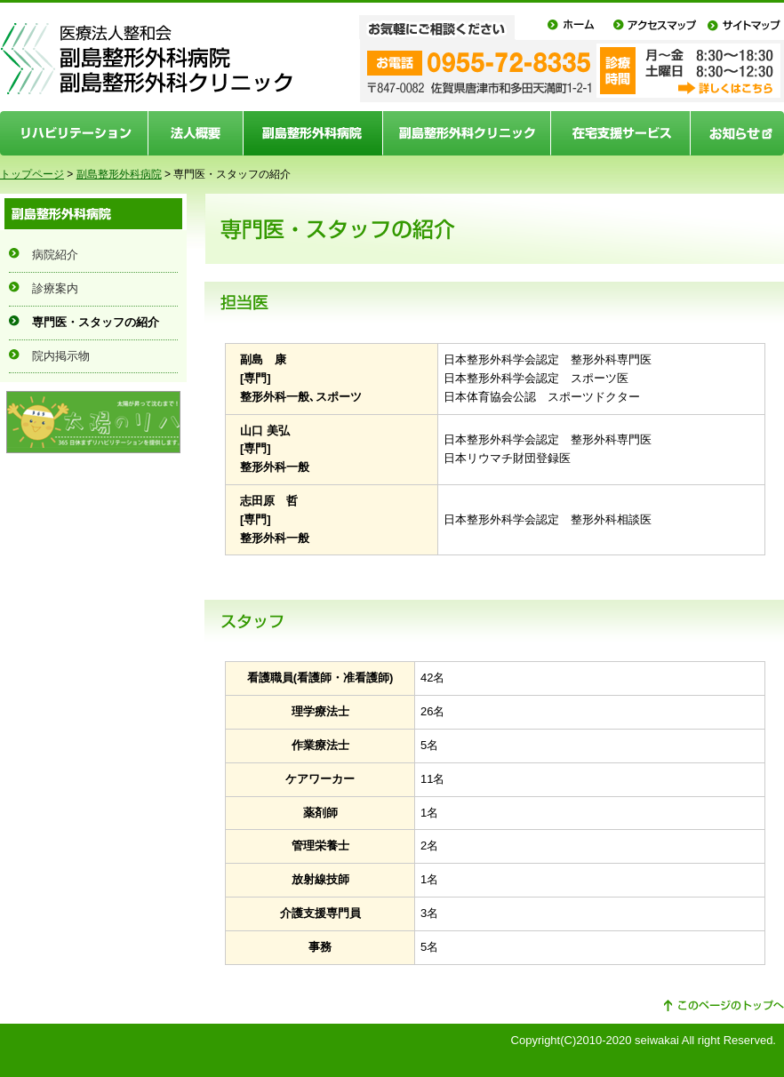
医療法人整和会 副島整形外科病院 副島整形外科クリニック (146, 59)
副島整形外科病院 (313, 133)
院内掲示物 (61, 356)
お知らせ (737, 133)
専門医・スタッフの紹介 (95, 322)
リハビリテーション (74, 133)
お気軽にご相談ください (448, 26)
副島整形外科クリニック (467, 133)
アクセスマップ (654, 26)
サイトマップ (743, 26)
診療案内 (55, 288)
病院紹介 (55, 254)
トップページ (32, 174)
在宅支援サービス (621, 133)
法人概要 (196, 133)
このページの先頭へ (723, 1005)
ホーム (572, 26)
